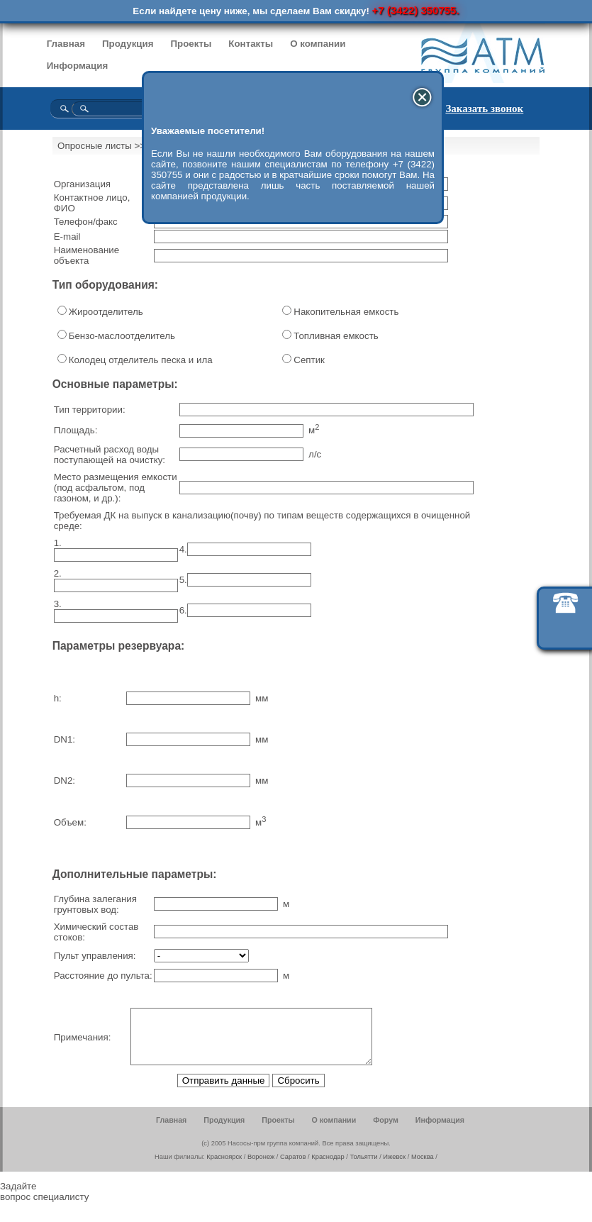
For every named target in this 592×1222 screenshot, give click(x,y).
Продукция (128, 43)
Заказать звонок (484, 108)
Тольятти (364, 1167)
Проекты (190, 43)
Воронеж (260, 1167)
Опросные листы (94, 145)
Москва (422, 1167)
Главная (66, 43)
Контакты (250, 43)
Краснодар (327, 1167)
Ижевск (394, 1167)
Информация (77, 65)
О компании (317, 43)
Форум (385, 1130)
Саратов (293, 1167)
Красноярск (224, 1167)
